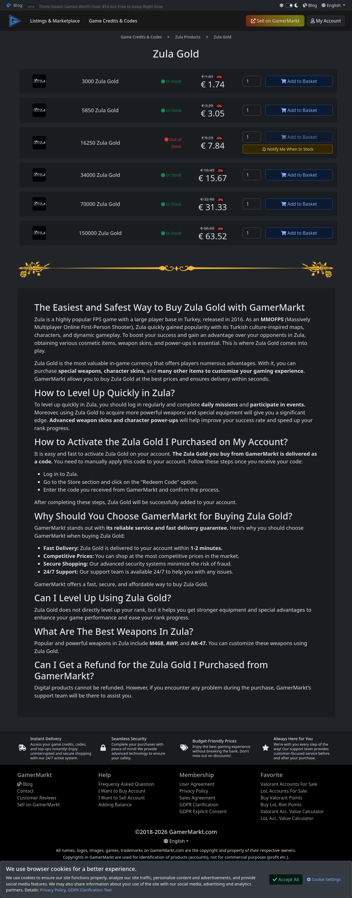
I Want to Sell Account (121, 798)
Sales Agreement (198, 798)
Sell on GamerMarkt (275, 21)
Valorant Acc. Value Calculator (292, 811)
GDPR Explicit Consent (203, 811)
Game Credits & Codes (141, 37)
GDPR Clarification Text (90, 890)
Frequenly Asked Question (126, 784)
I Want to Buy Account (122, 791)
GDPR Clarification (199, 804)
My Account (325, 21)
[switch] (289, 5)
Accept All (286, 879)
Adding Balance (115, 804)
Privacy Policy (52, 890)
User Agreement (197, 784)
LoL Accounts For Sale (284, 791)
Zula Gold (222, 37)
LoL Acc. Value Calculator (287, 818)
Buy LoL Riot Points (281, 804)
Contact (25, 791)
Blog (310, 5)
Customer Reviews (37, 798)
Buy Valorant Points (281, 798)
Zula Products (188, 37)
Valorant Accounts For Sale (289, 784)
